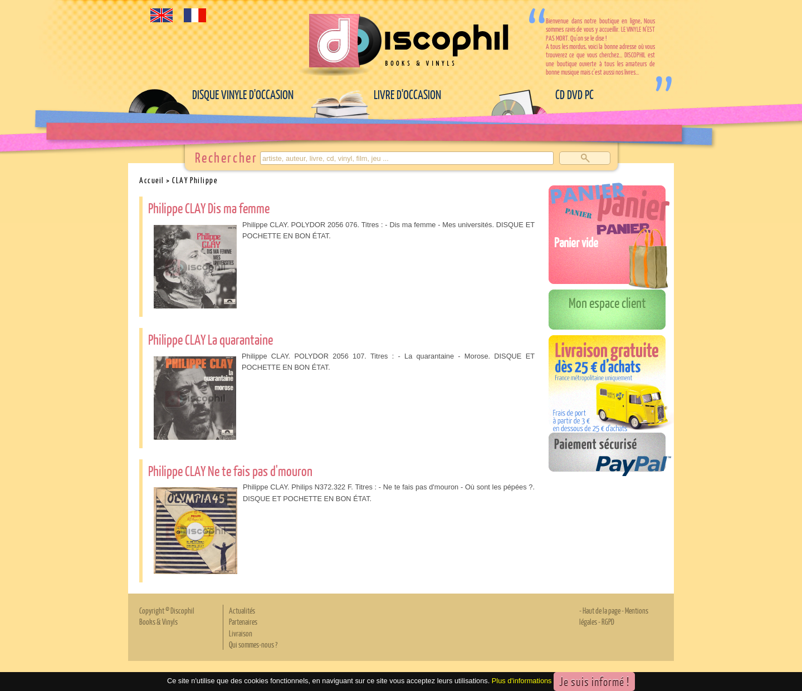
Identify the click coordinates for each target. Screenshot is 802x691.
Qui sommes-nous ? (253, 644)
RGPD (608, 621)
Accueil (151, 180)
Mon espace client (607, 302)
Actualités (242, 610)
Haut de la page (601, 610)
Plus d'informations (522, 681)
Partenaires (243, 621)
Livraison (240, 633)
